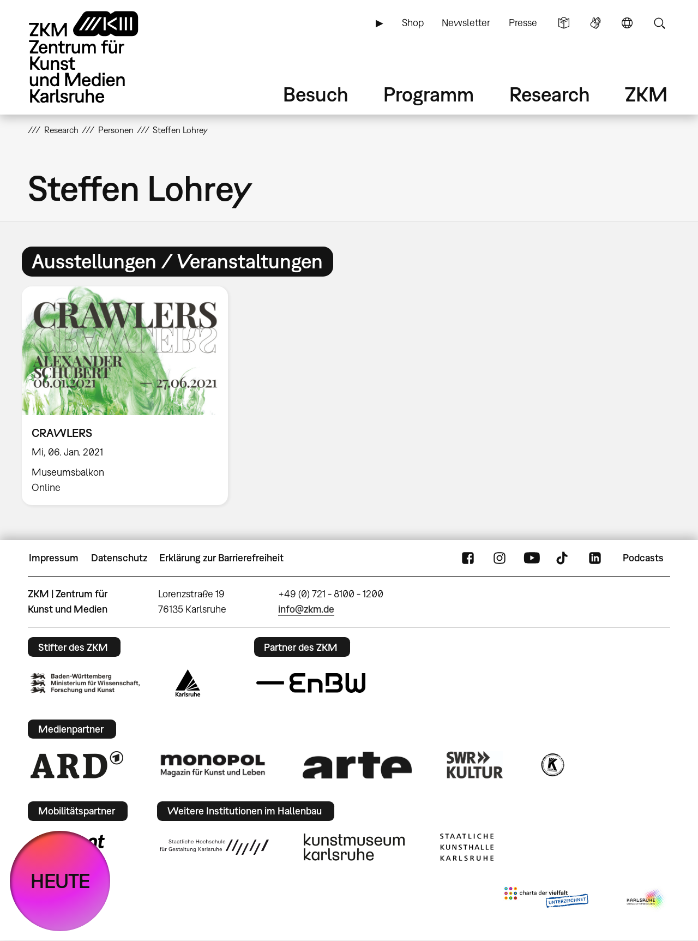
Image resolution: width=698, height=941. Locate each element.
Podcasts (643, 558)
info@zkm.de (306, 609)
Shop (413, 22)
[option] (130, 395)
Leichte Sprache (564, 23)
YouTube (532, 558)
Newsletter (466, 22)
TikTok (563, 558)
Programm (428, 94)
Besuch (315, 94)
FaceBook (468, 558)
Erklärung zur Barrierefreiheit (221, 558)
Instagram (499, 558)
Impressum (54, 558)
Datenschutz (119, 558)
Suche (659, 23)
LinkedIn (595, 558)
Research (549, 94)
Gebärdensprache (595, 23)
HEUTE (60, 880)
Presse (523, 22)
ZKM (646, 94)
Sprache (627, 23)
